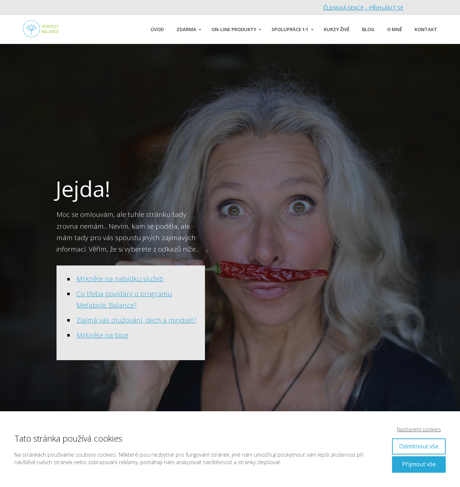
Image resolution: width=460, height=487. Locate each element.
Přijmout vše (419, 464)
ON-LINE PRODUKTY (233, 29)
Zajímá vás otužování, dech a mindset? (136, 320)
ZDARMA (186, 29)
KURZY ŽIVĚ (336, 29)
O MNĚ (394, 29)
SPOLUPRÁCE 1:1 (289, 29)
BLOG (368, 29)
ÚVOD (157, 29)
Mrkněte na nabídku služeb (120, 278)
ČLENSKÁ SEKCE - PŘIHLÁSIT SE (363, 7)
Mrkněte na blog (102, 335)
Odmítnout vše (419, 446)
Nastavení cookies (419, 429)
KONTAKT (426, 29)
